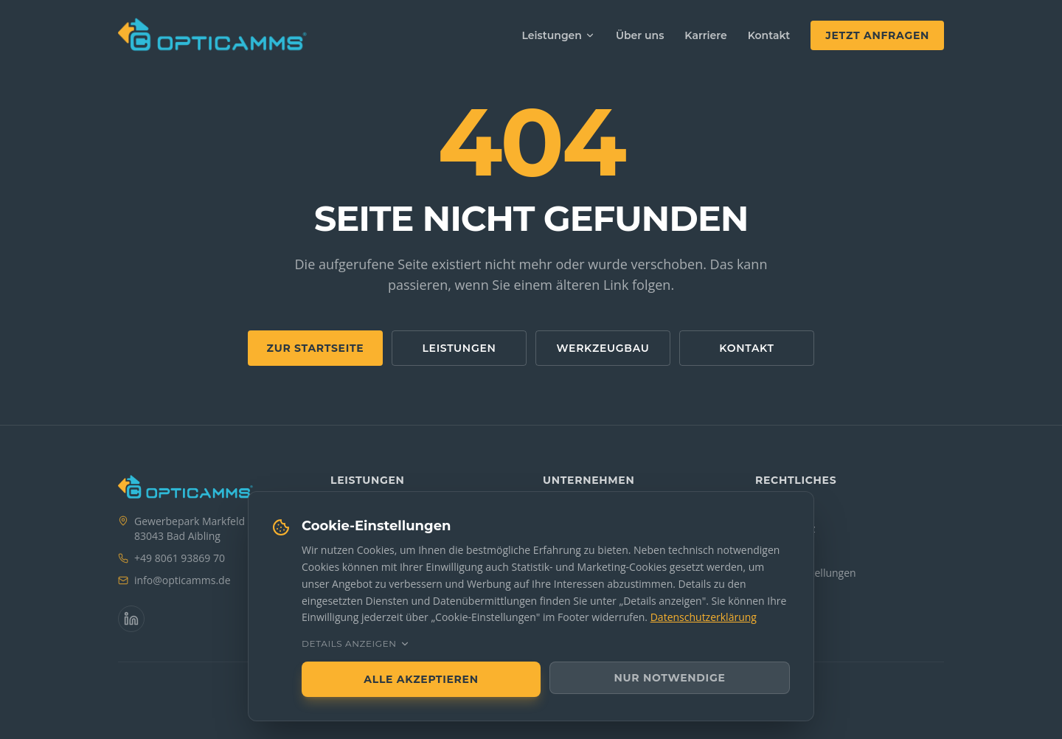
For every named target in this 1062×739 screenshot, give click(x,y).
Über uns (640, 35)
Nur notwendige (670, 677)
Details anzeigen (356, 643)
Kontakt (769, 35)
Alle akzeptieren (421, 679)
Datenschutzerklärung (703, 617)
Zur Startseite (315, 348)
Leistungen (558, 35)
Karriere (705, 35)
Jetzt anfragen (877, 35)
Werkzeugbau (603, 348)
